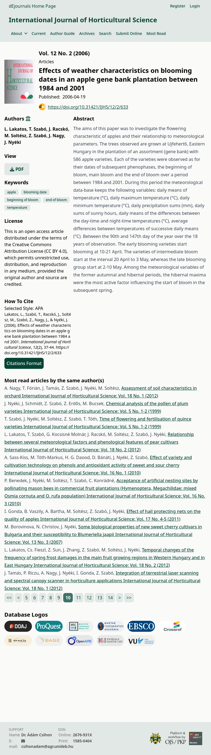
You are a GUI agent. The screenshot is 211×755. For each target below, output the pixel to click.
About (19, 33)
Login (195, 6)
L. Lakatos (16, 129)
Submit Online (129, 33)
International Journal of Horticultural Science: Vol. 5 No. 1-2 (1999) (92, 411)
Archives (87, 33)
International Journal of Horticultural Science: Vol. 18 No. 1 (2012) (90, 396)
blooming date (35, 192)
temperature (17, 207)
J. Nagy (57, 136)
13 (99, 598)
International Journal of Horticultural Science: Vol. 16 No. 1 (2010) (72, 473)
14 (110, 598)
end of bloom (56, 199)
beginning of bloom (22, 199)
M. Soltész (15, 136)
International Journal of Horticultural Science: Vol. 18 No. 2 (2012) (72, 450)
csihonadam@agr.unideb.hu (47, 746)
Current (39, 33)
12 (89, 598)
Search (105, 33)
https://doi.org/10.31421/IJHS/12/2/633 (83, 106)
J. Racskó (59, 129)
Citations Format (24, 363)
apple (11, 192)
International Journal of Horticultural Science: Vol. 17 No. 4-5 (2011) (110, 519)
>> (128, 598)
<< (9, 598)
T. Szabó (38, 129)
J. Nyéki (12, 142)
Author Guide (62, 33)
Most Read (156, 33)
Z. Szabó (38, 136)
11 (78, 598)
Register (177, 6)
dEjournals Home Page (32, 6)
